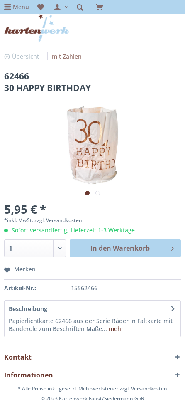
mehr (115, 329)
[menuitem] (16, 7)
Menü (21, 7)
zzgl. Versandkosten (58, 220)
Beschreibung (28, 309)
